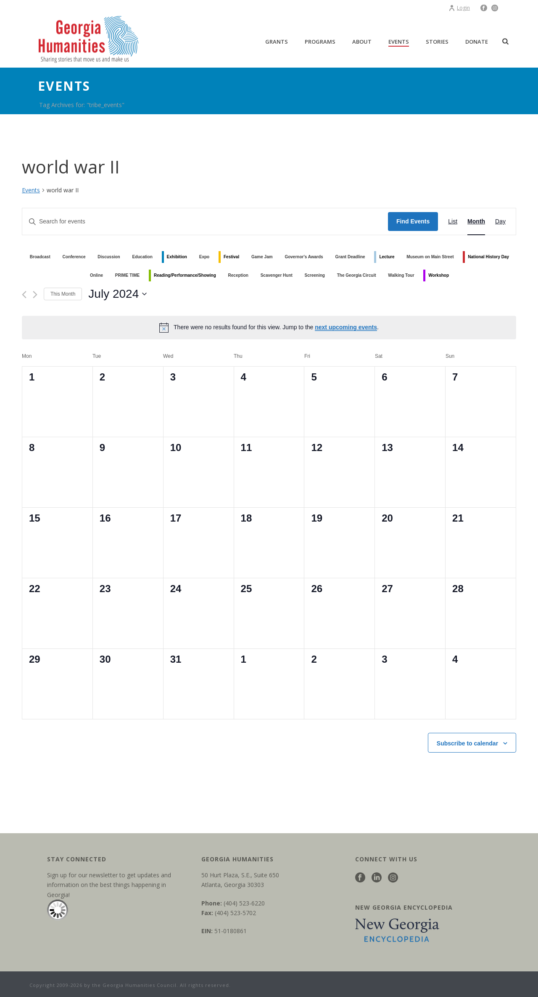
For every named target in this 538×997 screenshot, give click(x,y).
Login (459, 7)
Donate (476, 41)
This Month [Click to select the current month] (62, 294)
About (362, 41)
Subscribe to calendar (467, 743)
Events (398, 41)
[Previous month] (24, 295)
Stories (437, 41)
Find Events (413, 221)
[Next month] (35, 295)
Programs (320, 41)
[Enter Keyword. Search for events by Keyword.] (205, 221)
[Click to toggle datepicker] (117, 294)
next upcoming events (346, 327)
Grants (276, 41)
